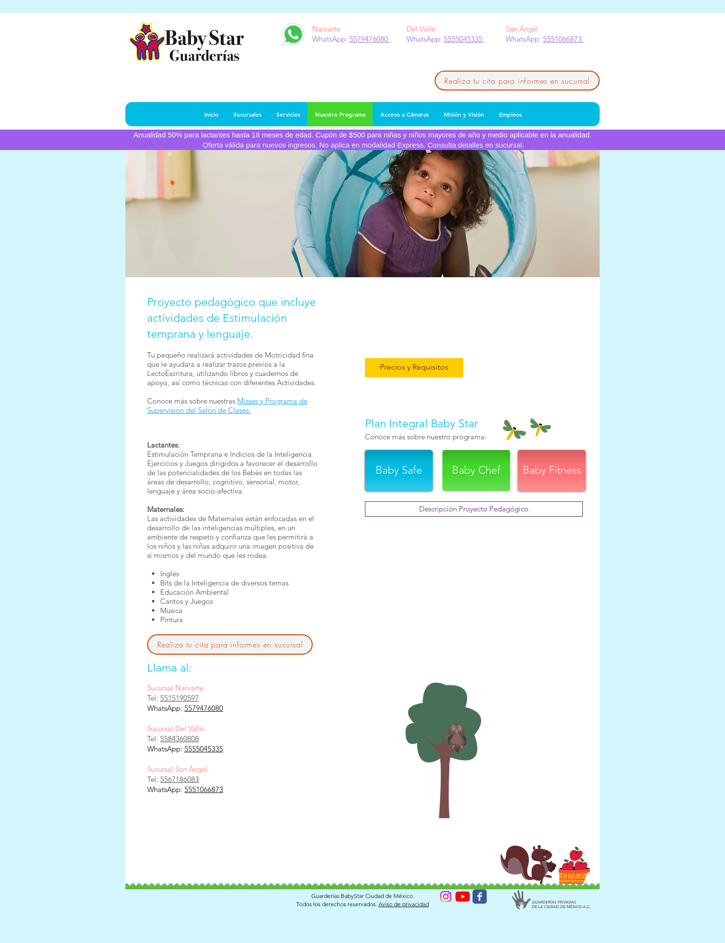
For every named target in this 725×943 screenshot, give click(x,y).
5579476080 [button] (369, 39)
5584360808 (179, 738)
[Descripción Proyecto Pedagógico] (474, 509)
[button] (414, 367)
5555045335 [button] (464, 39)
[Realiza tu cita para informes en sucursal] (517, 80)
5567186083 (179, 779)
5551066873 (203, 789)
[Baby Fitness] (552, 470)
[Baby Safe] (399, 470)
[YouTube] (462, 896)
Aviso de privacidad (403, 904)
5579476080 (203, 708)
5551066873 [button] (563, 39)
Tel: (153, 698)
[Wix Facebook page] (479, 896)
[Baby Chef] (476, 470)
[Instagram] (445, 896)
